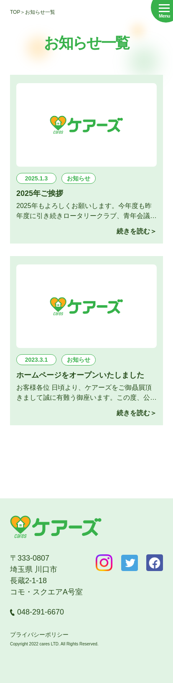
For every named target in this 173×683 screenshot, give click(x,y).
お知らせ (78, 178)
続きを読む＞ (137, 231)
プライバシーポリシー (39, 634)
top (15, 12)
